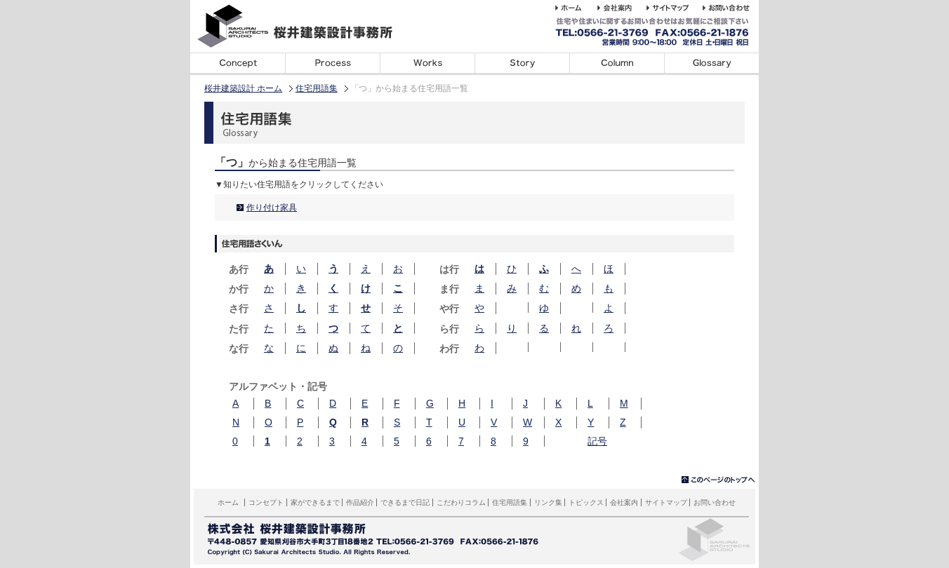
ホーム (228, 502)
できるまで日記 (521, 64)
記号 (597, 441)
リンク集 (548, 502)
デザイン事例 (427, 64)
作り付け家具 (271, 207)
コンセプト (237, 64)
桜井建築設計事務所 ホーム (576, 8)
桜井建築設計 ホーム (243, 88)
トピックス (586, 502)
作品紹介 (360, 502)
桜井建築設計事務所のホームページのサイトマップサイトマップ (674, 8)
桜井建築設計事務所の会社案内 (621, 8)
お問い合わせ (715, 502)
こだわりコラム (616, 64)
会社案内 (624, 502)
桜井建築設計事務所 (302, 26)
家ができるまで (332, 64)
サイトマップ (666, 502)
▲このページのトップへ (718, 480)
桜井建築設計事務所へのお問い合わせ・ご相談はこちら (729, 8)
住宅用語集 (711, 64)
